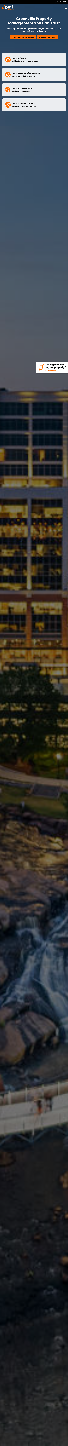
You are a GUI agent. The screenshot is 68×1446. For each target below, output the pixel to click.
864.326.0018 (61, 2)
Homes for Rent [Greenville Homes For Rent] (47, 37)
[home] (8, 8)
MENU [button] (66, 8)
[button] (34, 59)
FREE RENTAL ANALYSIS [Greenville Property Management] (23, 37)
